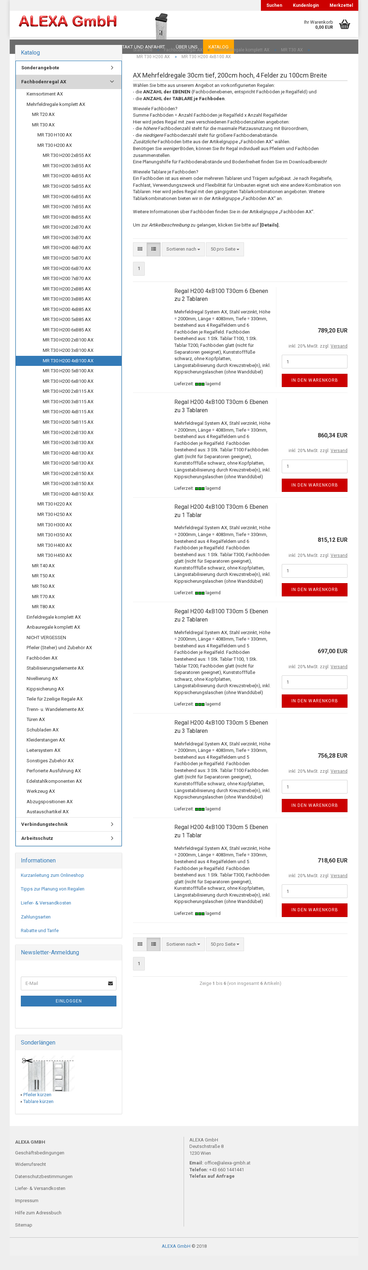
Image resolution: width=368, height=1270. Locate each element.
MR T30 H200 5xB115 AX (68, 436)
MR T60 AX (43, 600)
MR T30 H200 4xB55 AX (67, 190)
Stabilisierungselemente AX (55, 682)
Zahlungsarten (36, 931)
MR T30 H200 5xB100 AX (68, 385)
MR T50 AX (43, 590)
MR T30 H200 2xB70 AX (67, 241)
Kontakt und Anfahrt (139, 47)
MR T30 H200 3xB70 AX (67, 252)
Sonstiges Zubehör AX (50, 775)
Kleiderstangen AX (46, 754)
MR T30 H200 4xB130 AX (68, 467)
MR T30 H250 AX (54, 528)
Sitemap (23, 1239)
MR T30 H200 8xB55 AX (67, 231)
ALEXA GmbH (176, 1260)
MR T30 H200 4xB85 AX (67, 323)
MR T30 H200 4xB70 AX (67, 262)
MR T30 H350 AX (54, 549)
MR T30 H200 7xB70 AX (67, 293)
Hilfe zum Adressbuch (38, 1227)
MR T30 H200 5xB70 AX (67, 272)
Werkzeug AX (41, 805)
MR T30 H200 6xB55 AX (67, 211)
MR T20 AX (43, 128)
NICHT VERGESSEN (46, 652)
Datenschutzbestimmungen (44, 1191)
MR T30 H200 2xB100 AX (68, 354)
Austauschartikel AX (48, 826)
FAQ (60, 47)
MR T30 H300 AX (54, 539)
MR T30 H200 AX (54, 159)
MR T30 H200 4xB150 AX (68, 508)
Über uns (187, 47)
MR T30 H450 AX (54, 569)
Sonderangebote (40, 82)
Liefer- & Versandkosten (46, 917)
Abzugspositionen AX (50, 816)
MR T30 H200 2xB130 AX (68, 447)
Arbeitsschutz (37, 852)
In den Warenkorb (314, 394)
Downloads (30, 47)
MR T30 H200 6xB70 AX (67, 282)
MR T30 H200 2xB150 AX (68, 487)
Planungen (88, 47)
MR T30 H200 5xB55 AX (67, 200)
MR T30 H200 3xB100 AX (68, 364)
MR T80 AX (43, 621)
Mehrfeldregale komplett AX (56, 118)
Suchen (274, 5)
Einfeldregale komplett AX (54, 631)
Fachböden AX (42, 672)
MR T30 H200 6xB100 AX (68, 395)
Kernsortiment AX (45, 108)
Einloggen (69, 1015)
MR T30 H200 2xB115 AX (68, 405)
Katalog (218, 47)
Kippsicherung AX (45, 703)
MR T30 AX (43, 139)
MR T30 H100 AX (54, 149)
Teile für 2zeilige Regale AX (55, 713)
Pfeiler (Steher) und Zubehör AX (59, 662)
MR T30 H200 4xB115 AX (68, 426)
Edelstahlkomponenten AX (54, 795)
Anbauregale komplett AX (53, 641)
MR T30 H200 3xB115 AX (68, 416)
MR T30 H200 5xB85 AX (67, 333)
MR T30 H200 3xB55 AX (67, 180)
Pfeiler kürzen (37, 1109)
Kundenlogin (306, 5)
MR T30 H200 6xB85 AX (67, 344)
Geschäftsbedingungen (39, 1167)
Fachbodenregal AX (43, 96)
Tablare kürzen (38, 1115)
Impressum (26, 1215)
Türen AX (36, 733)
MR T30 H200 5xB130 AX (68, 477)
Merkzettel (341, 5)
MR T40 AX (43, 580)
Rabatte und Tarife (40, 945)
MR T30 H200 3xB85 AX (67, 313)
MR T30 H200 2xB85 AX (67, 303)
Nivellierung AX (42, 693)
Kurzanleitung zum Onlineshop (52, 889)
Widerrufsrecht (30, 1178)
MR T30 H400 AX (54, 559)
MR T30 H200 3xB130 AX (68, 457)
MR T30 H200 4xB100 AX (68, 375)
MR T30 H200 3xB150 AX (68, 498)
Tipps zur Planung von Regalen (52, 903)
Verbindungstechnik (44, 838)
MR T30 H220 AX (54, 518)
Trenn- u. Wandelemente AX (55, 723)
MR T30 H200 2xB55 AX (67, 169)
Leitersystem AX (43, 764)
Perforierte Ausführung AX (54, 785)
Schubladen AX (43, 744)
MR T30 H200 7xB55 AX (67, 221)
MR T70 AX (43, 611)
